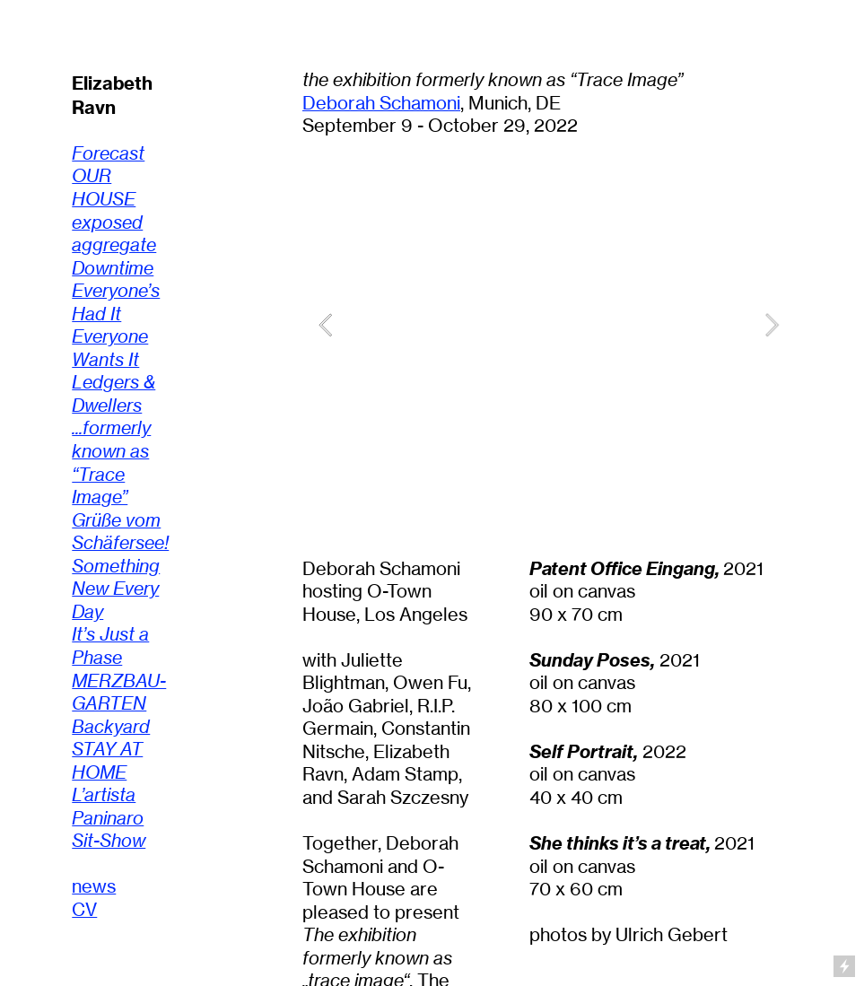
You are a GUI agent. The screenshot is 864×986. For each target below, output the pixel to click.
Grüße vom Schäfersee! (120, 532)
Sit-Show (108, 840)
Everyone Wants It (110, 348)
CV (84, 910)
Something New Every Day (116, 589)
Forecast (108, 153)
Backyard (111, 726)
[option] (548, 325)
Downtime (112, 268)
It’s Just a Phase (110, 646)
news (94, 886)
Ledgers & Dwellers (113, 393)
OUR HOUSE (103, 187)
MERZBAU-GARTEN (119, 692)
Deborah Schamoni (381, 103)
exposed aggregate (114, 234)
